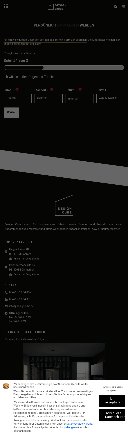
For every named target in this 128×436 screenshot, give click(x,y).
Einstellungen (68, 427)
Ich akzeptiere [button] (112, 400)
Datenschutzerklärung (79, 423)
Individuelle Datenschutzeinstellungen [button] (115, 415)
